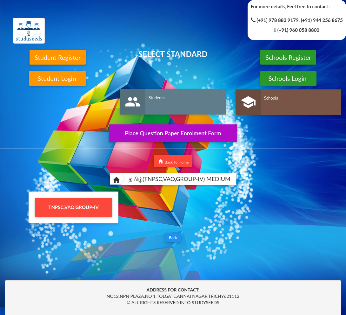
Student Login (57, 78)
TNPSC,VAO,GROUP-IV (74, 207)
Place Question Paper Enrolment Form (173, 133)
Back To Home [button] (173, 161)
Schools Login (288, 78)
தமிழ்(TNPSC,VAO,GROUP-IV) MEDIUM (179, 178)
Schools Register (288, 57)
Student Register (58, 57)
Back (173, 237)
